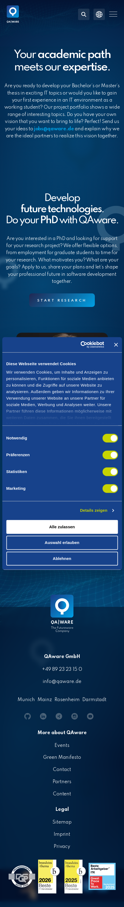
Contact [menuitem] (62, 769)
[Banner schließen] (116, 344)
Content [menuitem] (62, 794)
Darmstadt (94, 699)
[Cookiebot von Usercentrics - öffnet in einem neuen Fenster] (80, 344)
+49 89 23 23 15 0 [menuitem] (62, 669)
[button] (113, 14)
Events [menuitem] (62, 745)
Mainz (45, 699)
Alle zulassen (62, 526)
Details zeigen (93, 510)
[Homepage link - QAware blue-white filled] (62, 618)
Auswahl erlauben (62, 542)
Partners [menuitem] (62, 781)
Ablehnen (62, 558)
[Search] (83, 14)
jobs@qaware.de (54, 129)
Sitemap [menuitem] (62, 822)
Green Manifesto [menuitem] (62, 757)
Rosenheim (67, 699)
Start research (62, 300)
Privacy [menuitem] (62, 846)
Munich (26, 699)
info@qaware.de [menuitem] (62, 681)
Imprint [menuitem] (62, 834)
